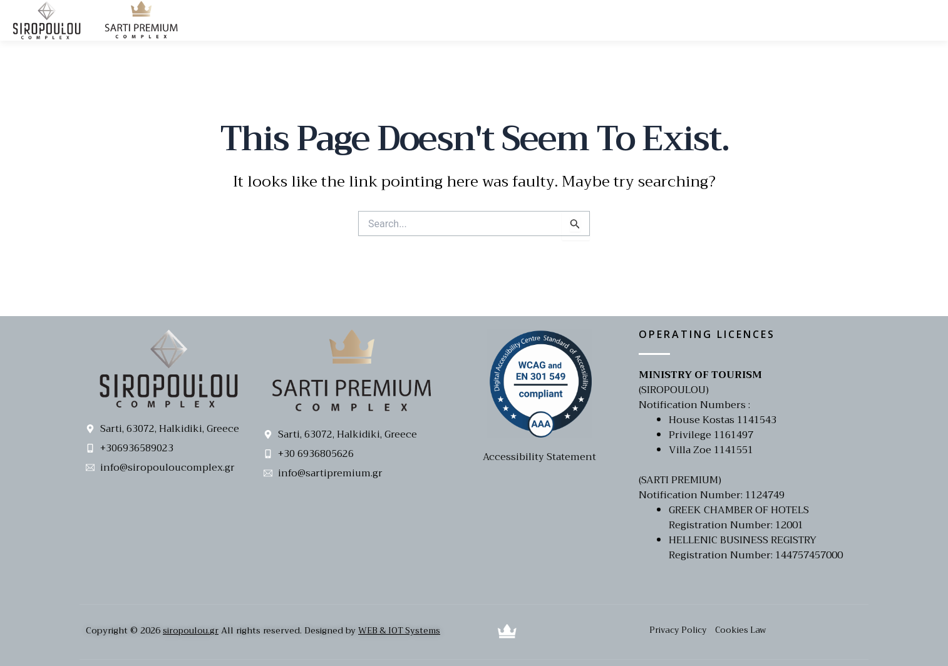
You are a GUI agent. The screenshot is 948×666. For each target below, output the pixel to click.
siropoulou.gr (191, 630)
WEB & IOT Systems (402, 630)
